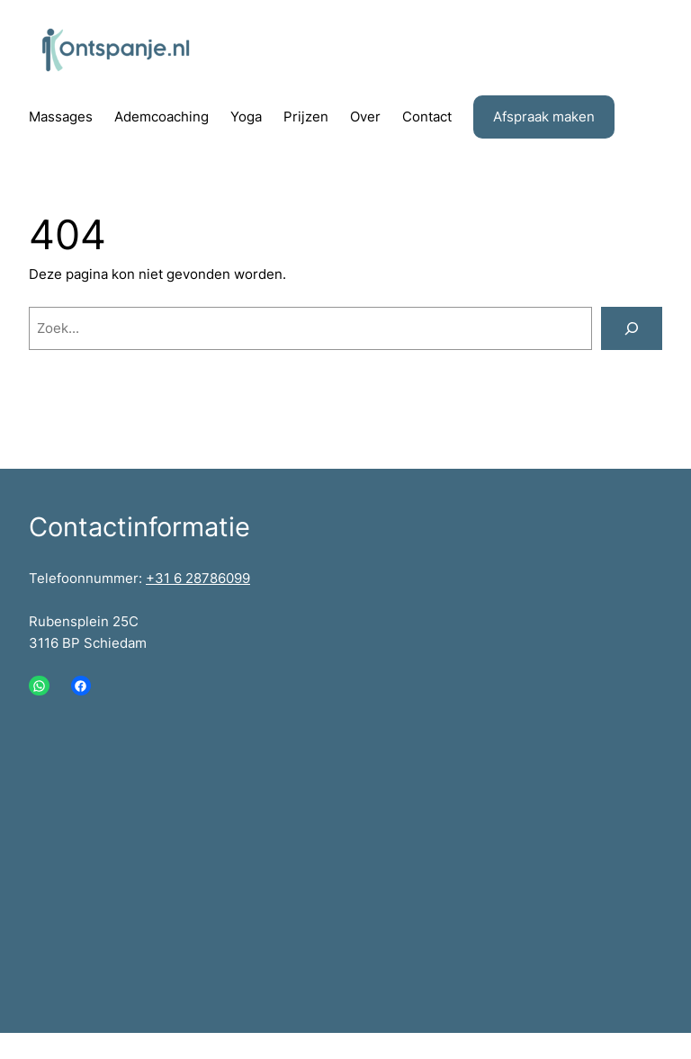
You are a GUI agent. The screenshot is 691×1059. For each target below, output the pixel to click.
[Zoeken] (631, 328)
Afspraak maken (544, 116)
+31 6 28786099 (198, 578)
